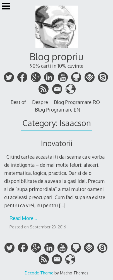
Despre (40, 102)
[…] (62, 205)
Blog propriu (56, 56)
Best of (18, 102)
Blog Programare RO (77, 102)
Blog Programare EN (57, 110)
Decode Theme (39, 272)
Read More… (23, 218)
